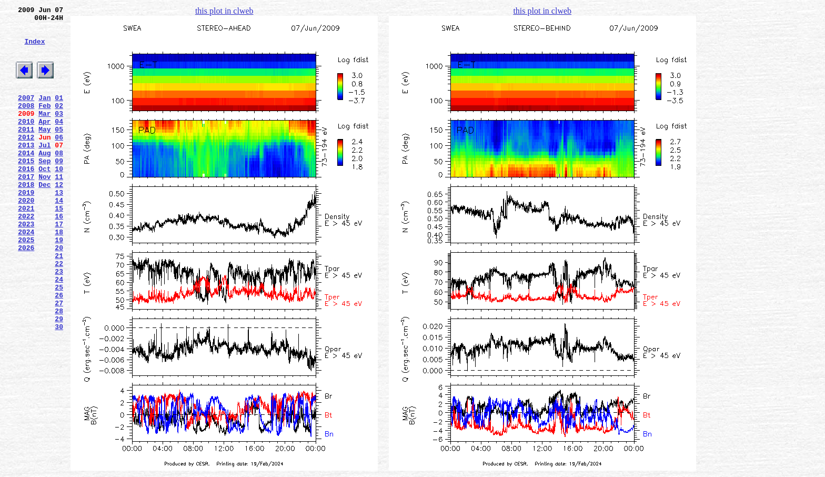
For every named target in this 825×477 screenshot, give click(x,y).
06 (59, 160)
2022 (26, 255)
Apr (44, 141)
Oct (44, 198)
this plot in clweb (224, 10)
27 (59, 359)
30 (59, 388)
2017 (26, 208)
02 (59, 122)
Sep (44, 189)
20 (59, 293)
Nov (44, 208)
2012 (26, 160)
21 (59, 302)
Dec (44, 217)
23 (59, 321)
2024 (26, 274)
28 (59, 369)
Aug (44, 179)
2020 (26, 236)
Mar (44, 132)
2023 (26, 265)
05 (59, 151)
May (44, 151)
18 (59, 274)
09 (59, 189)
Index (34, 49)
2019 (26, 227)
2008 (26, 122)
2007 (26, 113)
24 (59, 331)
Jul (44, 170)
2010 (26, 141)
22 (59, 312)
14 (59, 236)
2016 (26, 198)
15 (59, 246)
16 (59, 255)
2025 (26, 284)
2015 (26, 189)
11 (59, 208)
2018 (26, 217)
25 (59, 340)
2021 (26, 246)
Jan (44, 113)
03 (59, 132)
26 (59, 350)
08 (59, 179)
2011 (26, 151)
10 (59, 198)
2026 (26, 293)
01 (59, 113)
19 (59, 284)
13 (59, 227)
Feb (44, 122)
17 (59, 265)
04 (59, 141)
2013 (26, 170)
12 (59, 217)
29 (59, 378)
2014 (26, 179)
